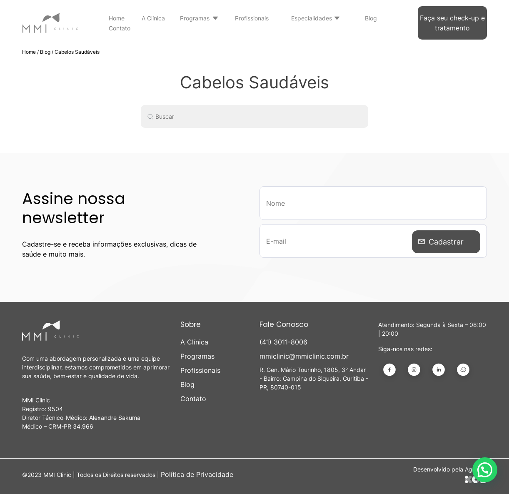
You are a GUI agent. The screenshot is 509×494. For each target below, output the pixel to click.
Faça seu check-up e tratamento (452, 23)
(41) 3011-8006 (283, 342)
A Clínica (153, 18)
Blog (371, 18)
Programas (195, 18)
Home (117, 18)
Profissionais (252, 18)
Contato (119, 28)
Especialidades (311, 18)
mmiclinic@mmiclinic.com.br (304, 356)
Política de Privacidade (197, 474)
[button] (484, 469)
